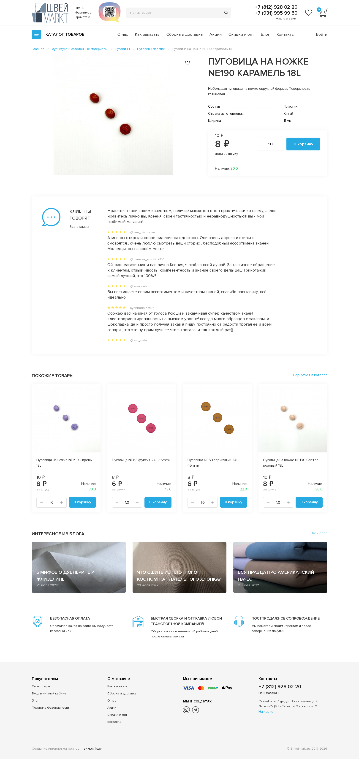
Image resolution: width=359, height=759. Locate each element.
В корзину (303, 144)
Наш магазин (286, 18)
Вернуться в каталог (310, 375)
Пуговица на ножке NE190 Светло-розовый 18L (291, 463)
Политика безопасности (50, 708)
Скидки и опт (241, 34)
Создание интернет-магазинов (55, 749)
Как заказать (147, 34)
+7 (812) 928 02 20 (275, 7)
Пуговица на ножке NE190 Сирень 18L (64, 463)
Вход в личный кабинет (50, 693)
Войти (321, 34)
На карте (265, 711)
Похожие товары (52, 375)
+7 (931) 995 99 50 (275, 13)
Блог (265, 34)
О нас (122, 34)
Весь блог (319, 533)
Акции (215, 34)
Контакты (285, 34)
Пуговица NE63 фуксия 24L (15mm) (141, 460)
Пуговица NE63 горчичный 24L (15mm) (213, 463)
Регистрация (41, 686)
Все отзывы (79, 226)
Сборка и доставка (184, 34)
